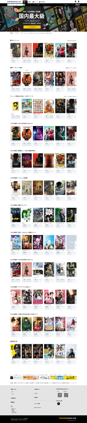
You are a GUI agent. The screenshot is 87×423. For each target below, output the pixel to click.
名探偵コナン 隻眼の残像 (49, 86)
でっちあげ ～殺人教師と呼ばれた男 (62, 86)
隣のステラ (57, 277)
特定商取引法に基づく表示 (56, 382)
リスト (75, 2)
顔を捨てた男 (35, 58)
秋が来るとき (35, 195)
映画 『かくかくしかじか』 (27, 58)
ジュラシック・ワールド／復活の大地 (39, 86)
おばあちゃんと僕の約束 (15, 58)
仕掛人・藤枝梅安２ (36, 359)
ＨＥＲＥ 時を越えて (14, 195)
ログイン (78, 2)
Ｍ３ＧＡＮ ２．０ (36, 141)
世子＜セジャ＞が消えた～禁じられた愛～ (29, 304)
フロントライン (69, 277)
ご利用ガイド (66, 4)
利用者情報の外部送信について (66, 382)
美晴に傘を (46, 359)
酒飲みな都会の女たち (59, 304)
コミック (36, 1)
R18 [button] (77, 4)
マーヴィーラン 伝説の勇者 (49, 58)
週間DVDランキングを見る (71, 67)
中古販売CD (43, 1)
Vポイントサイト (37, 407)
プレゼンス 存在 (47, 168)
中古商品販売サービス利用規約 (34, 382)
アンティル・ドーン (59, 141)
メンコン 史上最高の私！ (15, 304)
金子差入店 (46, 277)
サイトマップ (74, 382)
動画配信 (12, 402)
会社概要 (11, 382)
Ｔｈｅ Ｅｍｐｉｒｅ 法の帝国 (72, 304)
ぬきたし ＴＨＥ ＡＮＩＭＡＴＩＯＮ (39, 250)
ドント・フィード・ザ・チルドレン (72, 58)
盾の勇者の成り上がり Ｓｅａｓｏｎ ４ (29, 250)
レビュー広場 (37, 403)
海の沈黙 (68, 359)
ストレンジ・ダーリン (25, 168)
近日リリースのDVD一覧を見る (70, 96)
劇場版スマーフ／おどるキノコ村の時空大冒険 (18, 250)
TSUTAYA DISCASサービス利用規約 (23, 382)
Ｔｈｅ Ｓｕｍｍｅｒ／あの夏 (50, 250)
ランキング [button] (44, 4)
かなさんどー (35, 277)
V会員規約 (15, 382)
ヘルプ (72, 4)
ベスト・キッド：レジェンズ (27, 86)
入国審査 (12, 168)
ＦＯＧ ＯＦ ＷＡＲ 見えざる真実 (73, 168)
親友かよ (57, 195)
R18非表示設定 (14, 412)
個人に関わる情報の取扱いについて (46, 382)
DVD (26, 1)
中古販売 (13, 411)
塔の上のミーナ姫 (70, 250)
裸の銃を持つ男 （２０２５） (61, 58)
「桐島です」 (13, 359)
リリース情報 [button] (36, 4)
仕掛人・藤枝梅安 (25, 359)
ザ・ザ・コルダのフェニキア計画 (27, 195)
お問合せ (36, 397)
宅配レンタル (14, 408)
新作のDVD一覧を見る (71, 40)
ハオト (57, 359)
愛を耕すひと (69, 195)
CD (30, 1)
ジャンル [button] (29, 4)
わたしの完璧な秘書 (48, 304)
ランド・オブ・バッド (14, 141)
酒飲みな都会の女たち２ (37, 304)
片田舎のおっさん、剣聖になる (61, 250)
